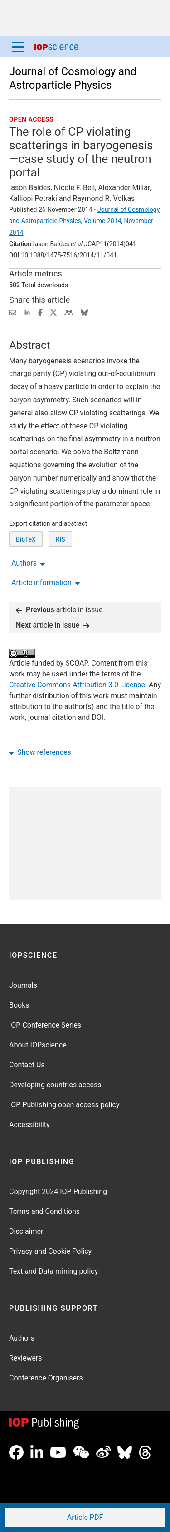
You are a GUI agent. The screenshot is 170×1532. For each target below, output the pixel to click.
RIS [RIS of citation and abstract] (60, 539)
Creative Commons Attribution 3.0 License (77, 684)
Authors (21, 1338)
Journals (23, 985)
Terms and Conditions (44, 1211)
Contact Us (27, 1065)
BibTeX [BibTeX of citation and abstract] (26, 539)
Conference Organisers (46, 1378)
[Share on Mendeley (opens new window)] (68, 312)
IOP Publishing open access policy (64, 1104)
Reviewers (25, 1358)
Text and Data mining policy (53, 1271)
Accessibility (29, 1124)
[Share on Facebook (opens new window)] (40, 312)
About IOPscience (38, 1045)
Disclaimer (26, 1231)
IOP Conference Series (45, 1025)
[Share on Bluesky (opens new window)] (84, 312)
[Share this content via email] (12, 312)
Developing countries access (55, 1084)
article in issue (59, 609)
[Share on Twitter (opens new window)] (53, 312)
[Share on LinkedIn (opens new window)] (27, 312)
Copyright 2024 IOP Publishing (58, 1191)
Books (19, 1005)
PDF (84, 1518)
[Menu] (18, 46)
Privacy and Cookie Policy (50, 1251)
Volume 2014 (102, 220)
